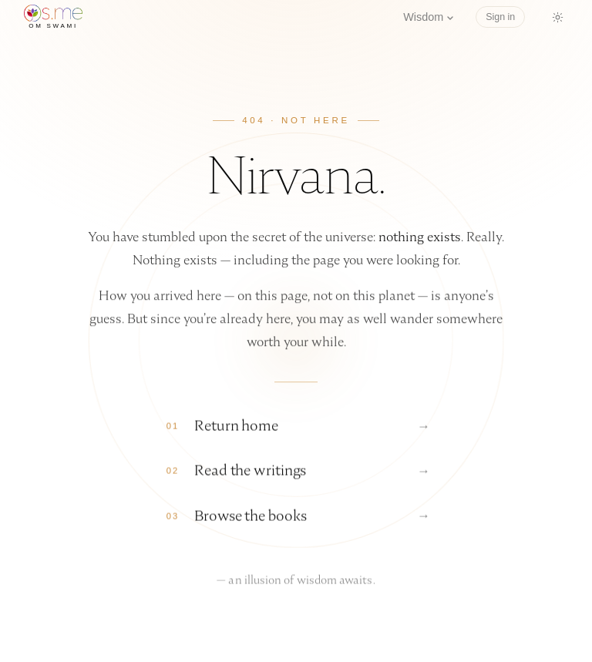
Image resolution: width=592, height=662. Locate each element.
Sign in (500, 17)
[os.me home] (53, 17)
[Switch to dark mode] (557, 17)
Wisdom (428, 17)
